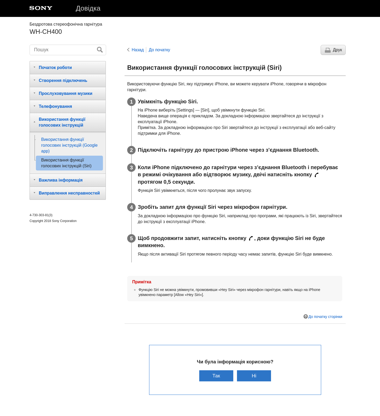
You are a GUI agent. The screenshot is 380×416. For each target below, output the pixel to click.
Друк (337, 50)
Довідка (88, 8)
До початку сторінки (325, 317)
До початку (159, 50)
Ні (254, 375)
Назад (138, 50)
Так (216, 375)
